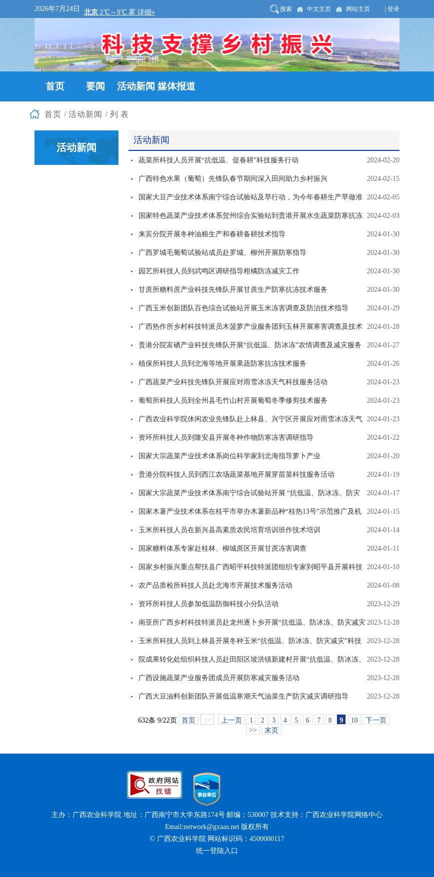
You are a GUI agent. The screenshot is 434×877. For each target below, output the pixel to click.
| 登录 (392, 8)
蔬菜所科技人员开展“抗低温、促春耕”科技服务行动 (218, 160)
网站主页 (358, 8)
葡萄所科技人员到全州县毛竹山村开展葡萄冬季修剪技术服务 (233, 400)
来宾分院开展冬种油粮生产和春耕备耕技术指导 (212, 234)
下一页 (376, 720)
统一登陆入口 (217, 851)
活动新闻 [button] (136, 86)
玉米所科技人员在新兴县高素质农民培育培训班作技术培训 (229, 530)
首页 (53, 114)
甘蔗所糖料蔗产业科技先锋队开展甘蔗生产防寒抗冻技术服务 (233, 289)
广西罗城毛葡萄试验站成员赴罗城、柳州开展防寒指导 (222, 252)
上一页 (231, 720)
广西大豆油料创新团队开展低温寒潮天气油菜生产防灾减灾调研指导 (243, 696)
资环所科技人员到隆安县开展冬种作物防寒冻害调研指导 (226, 437)
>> (253, 730)
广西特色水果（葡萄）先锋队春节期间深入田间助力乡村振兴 (233, 178)
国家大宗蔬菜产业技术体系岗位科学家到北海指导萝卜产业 (229, 456)
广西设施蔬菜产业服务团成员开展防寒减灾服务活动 (219, 678)
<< (208, 720)
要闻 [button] (95, 86)
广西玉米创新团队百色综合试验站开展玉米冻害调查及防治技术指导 (243, 308)
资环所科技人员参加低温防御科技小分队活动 (208, 604)
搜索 (286, 8)
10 (354, 720)
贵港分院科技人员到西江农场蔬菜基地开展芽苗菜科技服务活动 (236, 474)
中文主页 (319, 8)
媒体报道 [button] (177, 86)
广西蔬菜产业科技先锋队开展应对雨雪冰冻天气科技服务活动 (233, 382)
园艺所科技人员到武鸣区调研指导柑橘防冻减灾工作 (219, 271)
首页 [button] (55, 86)
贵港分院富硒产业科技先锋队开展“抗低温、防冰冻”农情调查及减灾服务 (250, 345)
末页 (271, 730)
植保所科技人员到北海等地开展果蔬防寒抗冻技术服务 (222, 363)
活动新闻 (85, 114)
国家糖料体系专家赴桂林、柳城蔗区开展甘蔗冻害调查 (222, 548)
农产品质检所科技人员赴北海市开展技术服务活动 (215, 585)
